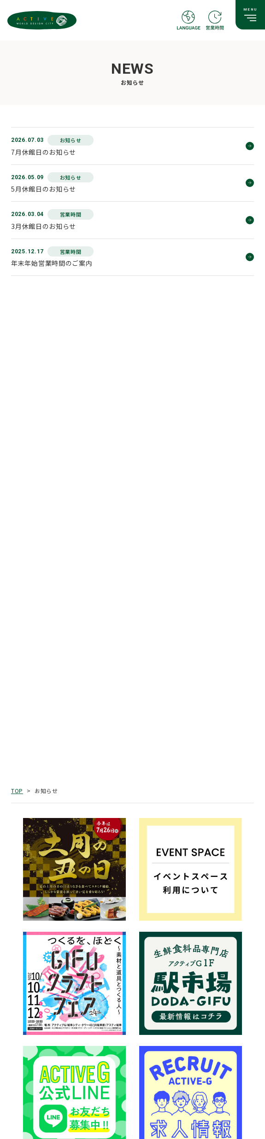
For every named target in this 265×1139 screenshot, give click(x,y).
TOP (17, 790)
